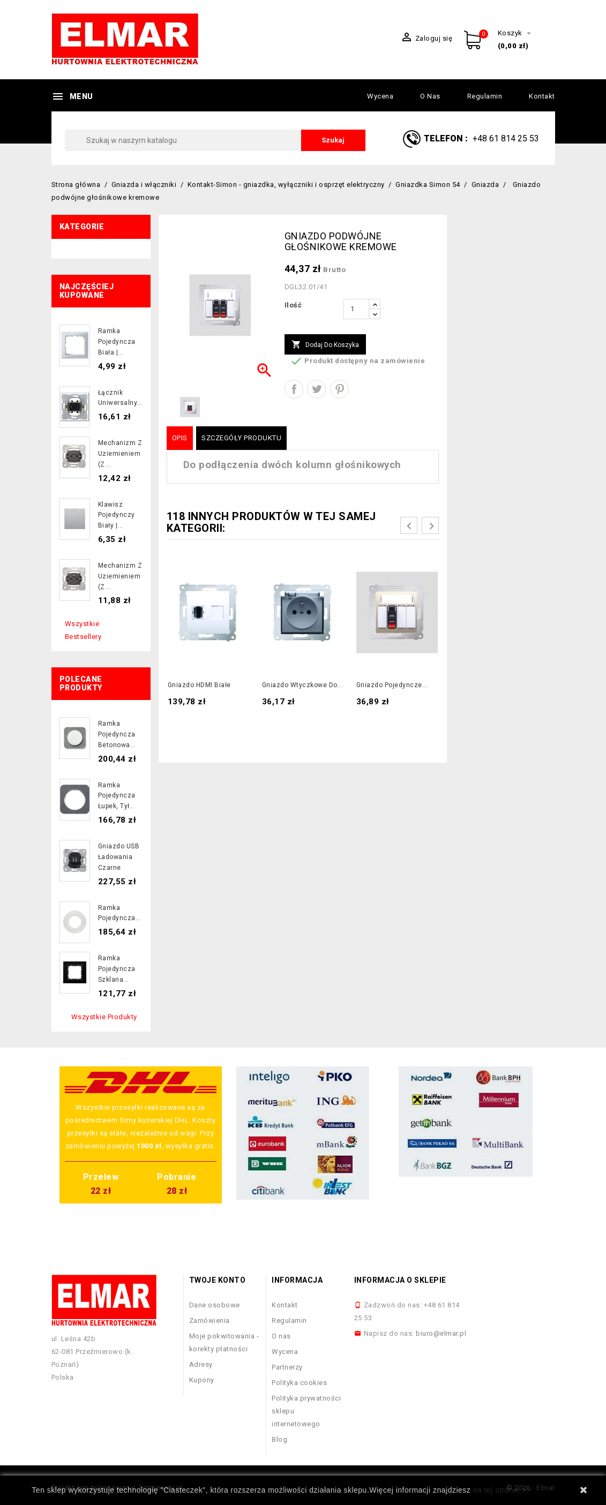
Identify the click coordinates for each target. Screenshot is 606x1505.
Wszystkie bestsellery (83, 630)
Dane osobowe (214, 1305)
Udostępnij (294, 389)
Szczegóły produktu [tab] (241, 438)
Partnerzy (287, 1367)
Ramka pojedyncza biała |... (117, 341)
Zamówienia (209, 1320)
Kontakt (542, 96)
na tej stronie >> (502, 1490)
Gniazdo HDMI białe (199, 685)
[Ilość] (356, 309)
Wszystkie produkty (104, 1017)
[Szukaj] (215, 140)
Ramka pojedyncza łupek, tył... (117, 795)
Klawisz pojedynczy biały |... (116, 515)
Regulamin (485, 96)
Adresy (201, 1364)
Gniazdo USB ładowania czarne (119, 856)
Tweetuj (316, 389)
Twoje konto (217, 1280)
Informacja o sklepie (400, 1280)
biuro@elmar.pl (441, 1333)
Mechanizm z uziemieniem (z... (120, 453)
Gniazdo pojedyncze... (392, 685)
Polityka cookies (299, 1383)
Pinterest (339, 389)
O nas (430, 96)
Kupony (201, 1380)
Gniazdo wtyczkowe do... (302, 685)
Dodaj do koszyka (325, 345)
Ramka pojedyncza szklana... (117, 968)
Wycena (380, 96)
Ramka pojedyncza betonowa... (117, 734)
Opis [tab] (180, 438)
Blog (279, 1439)
